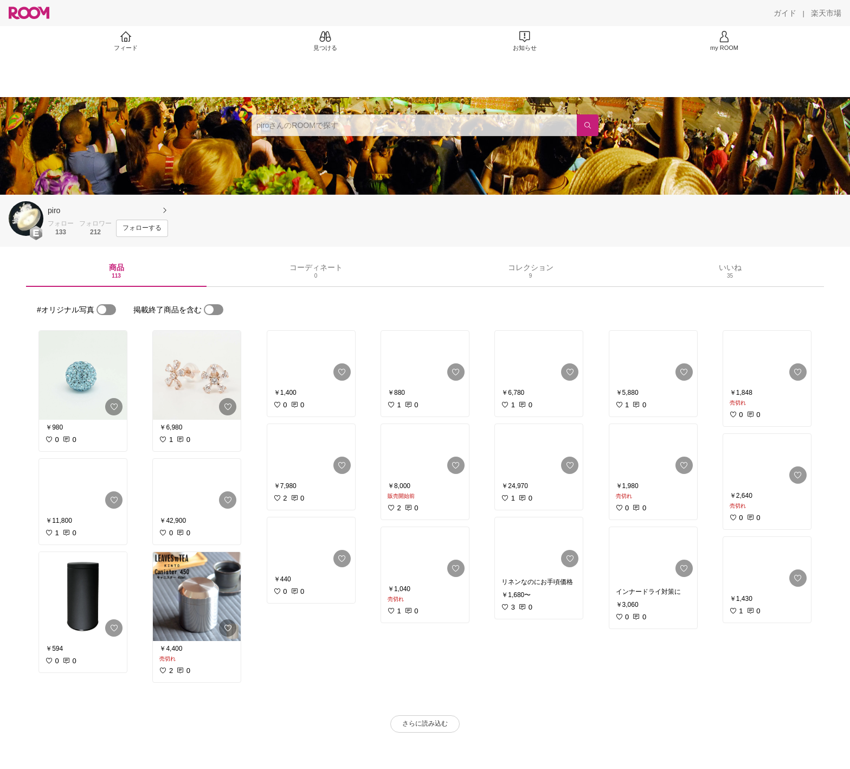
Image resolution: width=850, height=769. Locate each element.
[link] (83, 375)
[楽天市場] (826, 13)
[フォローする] (142, 228)
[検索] (587, 125)
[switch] (106, 309)
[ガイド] (785, 13)
